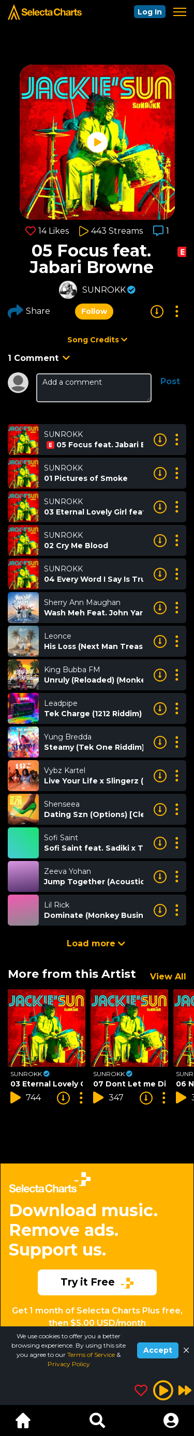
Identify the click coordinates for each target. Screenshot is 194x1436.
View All (168, 976)
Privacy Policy (69, 1364)
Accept (157, 1350)
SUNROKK (104, 290)
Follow (94, 311)
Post (170, 381)
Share (29, 311)
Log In (150, 12)
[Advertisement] (97, 1242)
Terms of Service (91, 1354)
